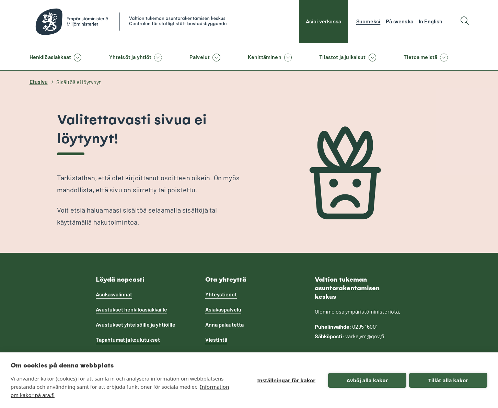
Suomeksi (368, 21)
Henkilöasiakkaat (50, 57)
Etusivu (39, 81)
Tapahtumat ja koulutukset (128, 339)
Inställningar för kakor (286, 380)
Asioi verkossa (323, 21)
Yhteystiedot (221, 294)
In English (431, 21)
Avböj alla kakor (367, 380)
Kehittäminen (264, 57)
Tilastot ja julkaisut (342, 57)
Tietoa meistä (420, 57)
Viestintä (216, 339)
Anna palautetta (224, 324)
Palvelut (199, 57)
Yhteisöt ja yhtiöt (130, 57)
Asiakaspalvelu (223, 309)
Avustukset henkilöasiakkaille (131, 309)
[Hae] (465, 21)
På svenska (399, 21)
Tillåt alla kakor (448, 380)
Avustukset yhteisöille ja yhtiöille (135, 324)
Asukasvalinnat (114, 294)
